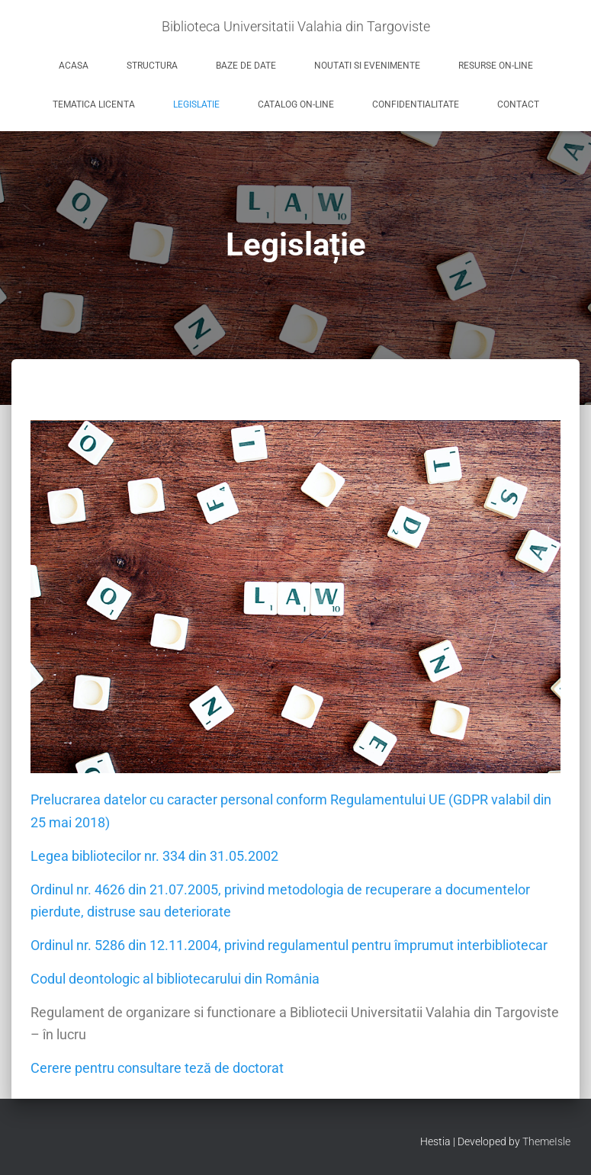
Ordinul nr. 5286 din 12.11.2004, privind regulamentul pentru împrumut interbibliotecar (289, 945)
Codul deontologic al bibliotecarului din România (175, 979)
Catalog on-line (296, 104)
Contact (518, 104)
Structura (152, 65)
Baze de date (246, 65)
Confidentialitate (415, 104)
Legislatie (196, 104)
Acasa (73, 65)
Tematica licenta (94, 104)
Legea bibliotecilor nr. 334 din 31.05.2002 (154, 856)
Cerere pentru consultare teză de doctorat (157, 1068)
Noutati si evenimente (367, 65)
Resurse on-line (495, 65)
